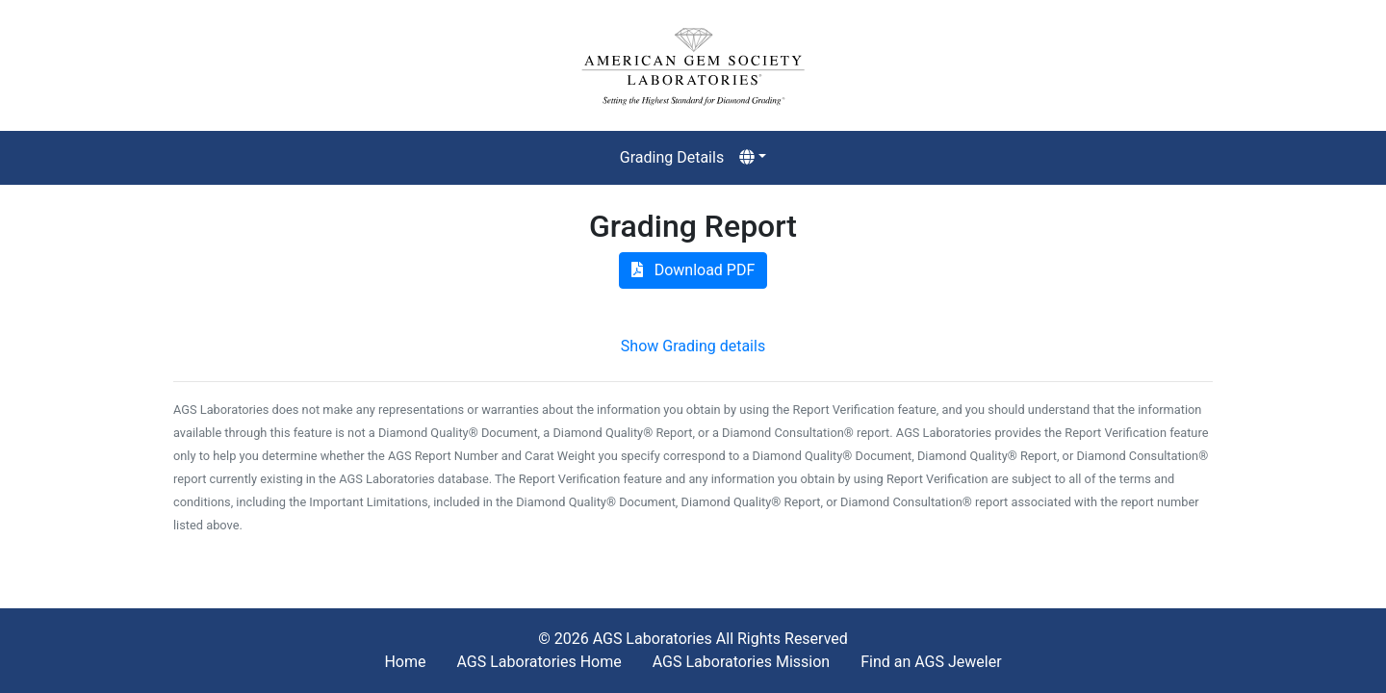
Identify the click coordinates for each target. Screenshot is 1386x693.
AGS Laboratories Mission (741, 662)
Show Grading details (693, 346)
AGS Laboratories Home (538, 662)
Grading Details (672, 157)
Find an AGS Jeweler (930, 662)
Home (404, 662)
